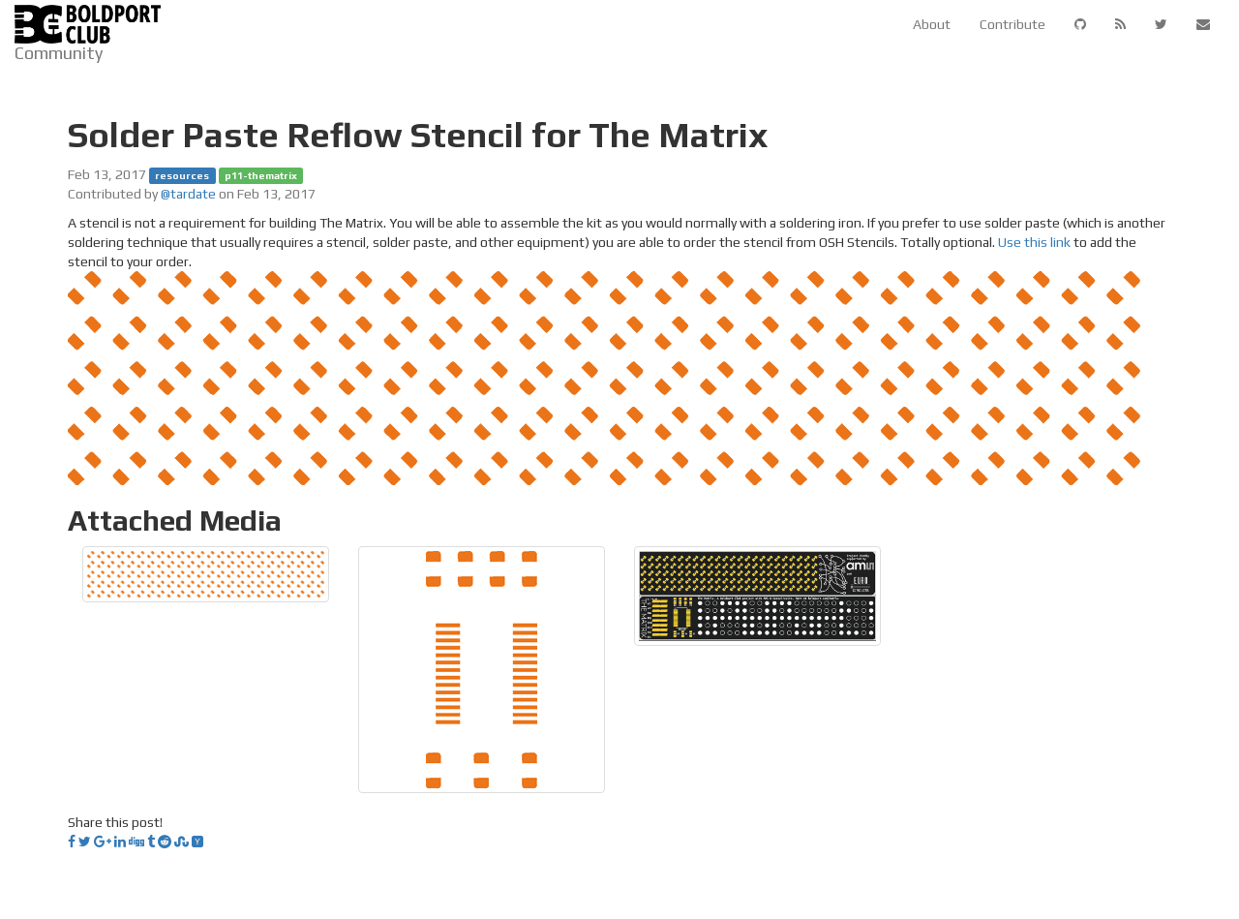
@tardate (188, 193)
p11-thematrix (261, 175)
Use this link (1034, 242)
